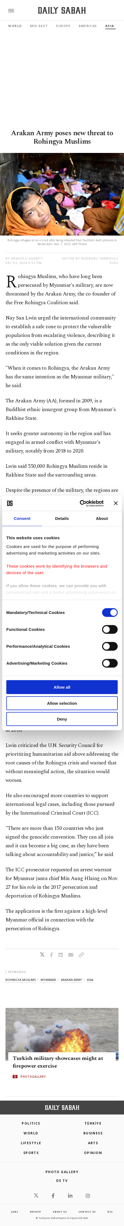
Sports (31, 1152)
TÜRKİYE (93, 1123)
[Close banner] (116, 503)
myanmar (48, 980)
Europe (63, 25)
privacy (35, 1211)
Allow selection (62, 703)
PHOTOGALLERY (33, 1077)
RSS (110, 1211)
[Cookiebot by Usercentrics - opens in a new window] (80, 503)
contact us (87, 1211)
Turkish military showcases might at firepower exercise (58, 1062)
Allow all (62, 687)
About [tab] (102, 518)
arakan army (71, 980)
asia (90, 980)
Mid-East (39, 25)
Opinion (93, 1152)
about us (60, 1211)
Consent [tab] (22, 518)
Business (93, 1133)
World (15, 25)
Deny (62, 719)
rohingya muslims (20, 980)
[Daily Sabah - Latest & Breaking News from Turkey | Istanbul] (62, 10)
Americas (88, 25)
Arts (93, 1143)
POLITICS (31, 1123)
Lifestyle (31, 1143)
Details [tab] (62, 518)
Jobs (14, 1211)
